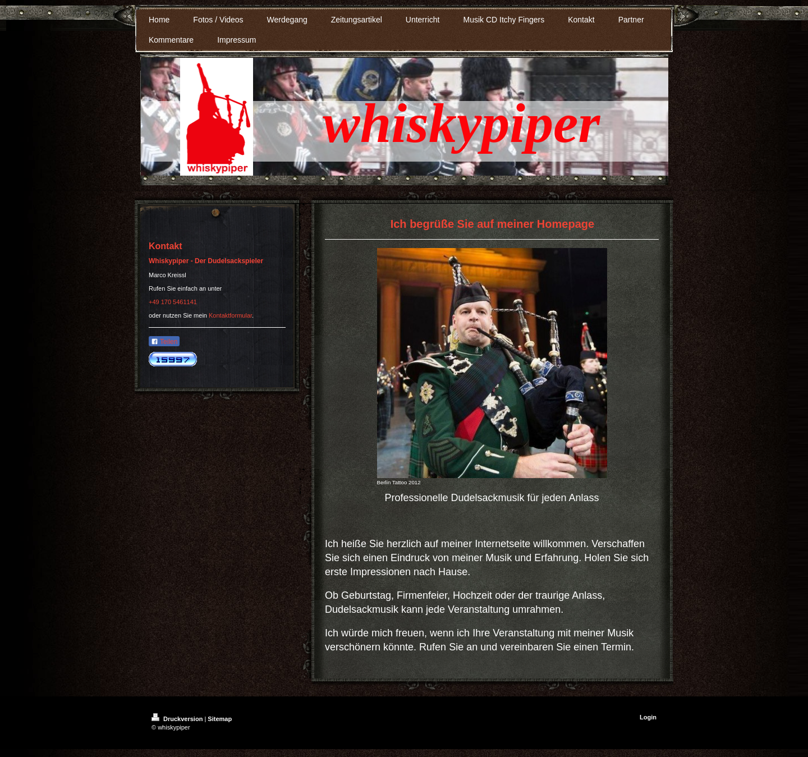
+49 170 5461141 (173, 302)
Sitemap (220, 718)
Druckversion (178, 718)
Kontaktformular (230, 315)
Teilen (164, 342)
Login (648, 717)
